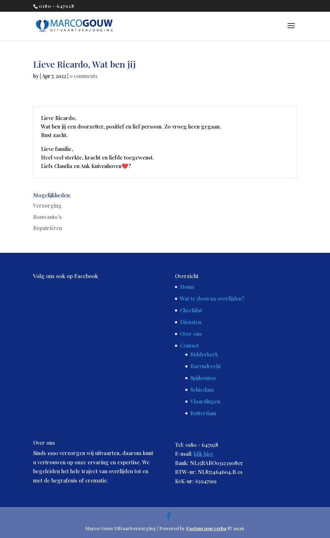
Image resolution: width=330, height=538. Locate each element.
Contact (189, 345)
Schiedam (202, 389)
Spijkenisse (203, 377)
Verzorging (47, 205)
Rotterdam (203, 413)
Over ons (191, 333)
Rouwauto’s (47, 216)
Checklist (191, 310)
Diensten (190, 321)
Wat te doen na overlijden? (212, 298)
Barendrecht (205, 366)
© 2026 (215, 528)
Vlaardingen (205, 401)
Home (187, 286)
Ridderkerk (204, 354)
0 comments (83, 76)
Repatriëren (47, 227)
